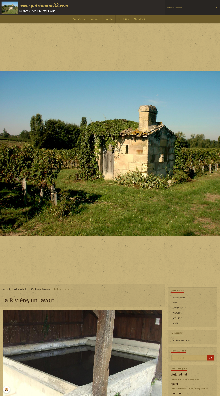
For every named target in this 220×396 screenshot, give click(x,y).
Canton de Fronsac (40, 289)
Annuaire (95, 19)
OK (210, 358)
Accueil (6, 289)
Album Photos (140, 19)
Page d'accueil (79, 19)
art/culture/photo (181, 340)
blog (175, 302)
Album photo (20, 289)
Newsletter (123, 19)
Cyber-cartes (179, 307)
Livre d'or (109, 19)
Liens (175, 322)
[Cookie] (6, 389)
